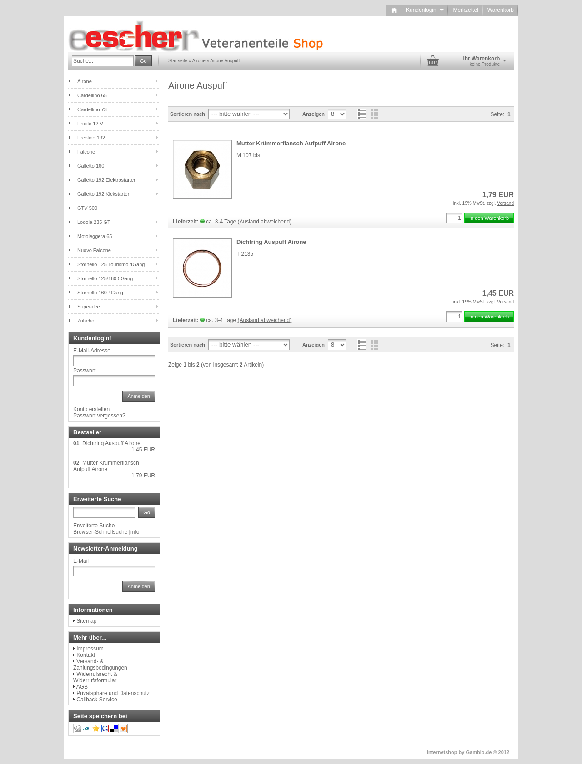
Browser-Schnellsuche (100, 532)
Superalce (88, 306)
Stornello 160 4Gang (100, 292)
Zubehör (86, 320)
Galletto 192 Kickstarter (103, 194)
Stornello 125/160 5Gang (105, 278)
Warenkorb (500, 10)
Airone (84, 81)
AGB (82, 687)
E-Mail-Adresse (91, 350)
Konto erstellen (91, 409)
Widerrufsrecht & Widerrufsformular (95, 677)
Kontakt (85, 655)
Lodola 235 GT (93, 222)
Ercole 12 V (90, 123)
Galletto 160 (90, 166)
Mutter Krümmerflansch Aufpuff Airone (291, 143)
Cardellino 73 (92, 109)
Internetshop (442, 752)
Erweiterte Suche (94, 525)
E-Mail (81, 561)
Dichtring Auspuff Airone (271, 241)
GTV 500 (87, 208)
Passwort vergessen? (99, 415)
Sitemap (86, 621)
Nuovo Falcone (94, 250)
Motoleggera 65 (94, 236)
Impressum (89, 648)
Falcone (86, 151)
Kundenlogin (425, 10)
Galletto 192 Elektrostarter (106, 180)
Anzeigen (313, 114)
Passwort (84, 370)
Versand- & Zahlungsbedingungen (100, 664)
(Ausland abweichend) (265, 221)
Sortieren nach (187, 114)
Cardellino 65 (92, 95)
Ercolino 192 (91, 137)
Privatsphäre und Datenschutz (113, 693)
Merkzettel (465, 10)
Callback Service (96, 699)
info (134, 532)
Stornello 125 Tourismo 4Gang (111, 264)
